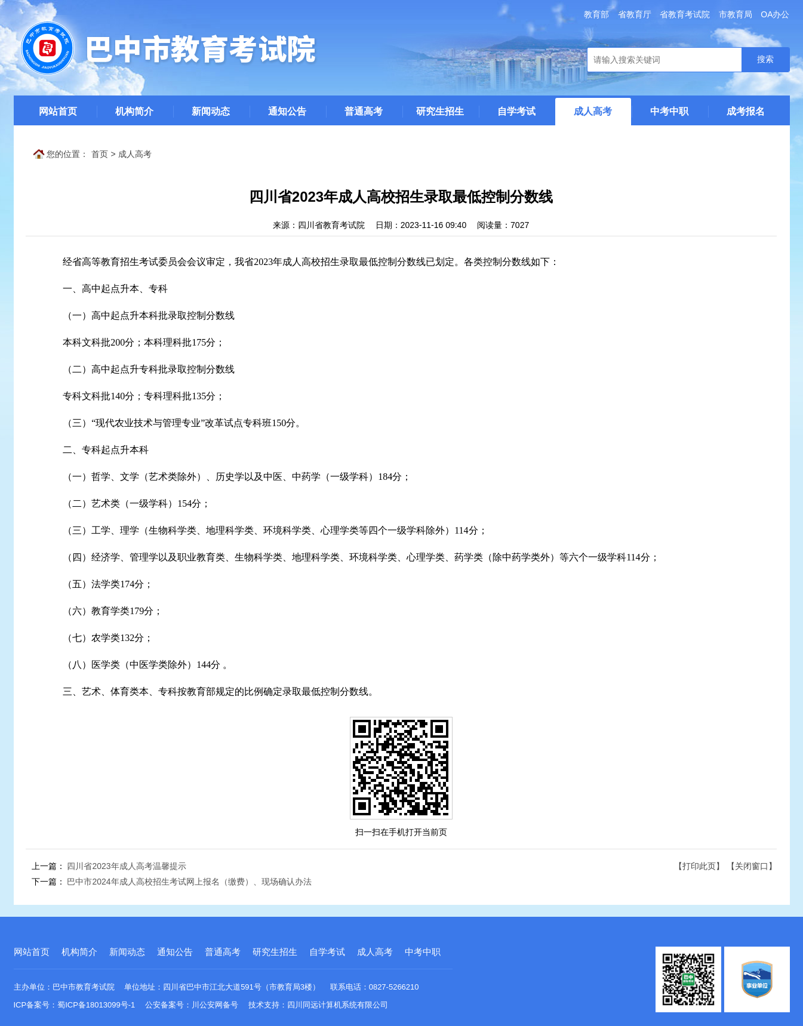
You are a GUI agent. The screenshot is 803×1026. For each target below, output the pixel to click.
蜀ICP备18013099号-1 (96, 1004)
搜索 (765, 59)
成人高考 (593, 111)
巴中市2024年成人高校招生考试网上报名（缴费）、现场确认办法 (189, 881)
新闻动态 (211, 111)
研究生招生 (440, 111)
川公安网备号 (215, 1004)
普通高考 (363, 111)
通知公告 (287, 111)
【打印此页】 (699, 866)
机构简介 (134, 111)
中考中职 (669, 111)
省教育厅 (634, 14)
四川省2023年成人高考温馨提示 (126, 866)
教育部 (596, 14)
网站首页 (58, 111)
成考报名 (746, 111)
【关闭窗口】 (752, 866)
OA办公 (775, 14)
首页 (99, 154)
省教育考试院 (685, 14)
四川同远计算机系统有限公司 (337, 1004)
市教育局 (735, 14)
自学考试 (516, 111)
